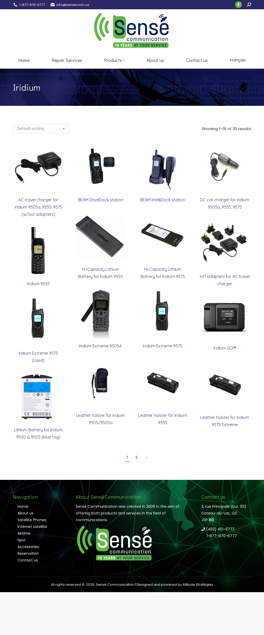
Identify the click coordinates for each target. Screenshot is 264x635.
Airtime (24, 533)
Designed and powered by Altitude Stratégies (175, 584)
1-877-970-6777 (32, 4)
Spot (22, 540)
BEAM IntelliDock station (162, 199)
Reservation (28, 553)
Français (238, 60)
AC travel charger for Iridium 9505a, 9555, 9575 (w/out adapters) (38, 207)
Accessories (28, 546)
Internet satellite (32, 526)
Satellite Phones (32, 519)
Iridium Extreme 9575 (162, 345)
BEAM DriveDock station (100, 199)
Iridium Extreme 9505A (100, 345)
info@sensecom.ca (72, 4)
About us (26, 513)
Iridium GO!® (224, 348)
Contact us (28, 560)
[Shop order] (41, 129)
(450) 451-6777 (218, 529)
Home (23, 506)
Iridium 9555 (38, 283)
